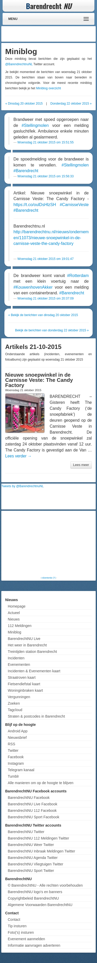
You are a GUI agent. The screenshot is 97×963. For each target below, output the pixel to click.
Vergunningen (19, 697)
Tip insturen (17, 926)
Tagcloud (15, 710)
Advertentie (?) (48, 578)
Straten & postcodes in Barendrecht (36, 716)
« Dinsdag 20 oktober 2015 (24, 103)
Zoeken (14, 703)
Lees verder (18, 456)
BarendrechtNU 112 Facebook (32, 810)
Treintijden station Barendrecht (32, 652)
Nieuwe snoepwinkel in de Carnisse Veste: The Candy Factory (39, 380)
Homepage (17, 606)
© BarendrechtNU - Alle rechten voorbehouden (45, 885)
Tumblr (13, 776)
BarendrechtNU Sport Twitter (31, 871)
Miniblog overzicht (48, 88)
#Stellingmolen (35, 125)
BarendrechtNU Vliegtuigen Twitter (35, 864)
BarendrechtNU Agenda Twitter (33, 858)
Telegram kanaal (21, 770)
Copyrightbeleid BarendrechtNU (33, 898)
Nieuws (14, 619)
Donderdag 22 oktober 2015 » (71, 103)
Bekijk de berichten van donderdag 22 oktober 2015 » (52, 330)
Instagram (16, 763)
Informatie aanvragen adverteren (34, 945)
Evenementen (19, 664)
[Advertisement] (53, 33)
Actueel (14, 613)
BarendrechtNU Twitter (26, 832)
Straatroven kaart (21, 677)
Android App (17, 731)
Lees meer (81, 465)
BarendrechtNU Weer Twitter (31, 845)
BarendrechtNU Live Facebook (32, 804)
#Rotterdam (78, 275)
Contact (14, 919)
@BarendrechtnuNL (19, 64)
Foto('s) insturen (21, 932)
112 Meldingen (20, 626)
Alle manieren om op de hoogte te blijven (40, 783)
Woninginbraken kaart (25, 690)
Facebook (16, 757)
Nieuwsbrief (17, 737)
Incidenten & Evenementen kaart (34, 671)
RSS (11, 744)
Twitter (13, 750)
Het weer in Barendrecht (27, 645)
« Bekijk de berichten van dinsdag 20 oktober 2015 (43, 315)
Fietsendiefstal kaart (24, 684)
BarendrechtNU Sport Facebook (33, 817)
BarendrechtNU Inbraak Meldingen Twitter (41, 851)
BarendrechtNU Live (24, 639)
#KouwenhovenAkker (33, 287)
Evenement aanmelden (26, 939)
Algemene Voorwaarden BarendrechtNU (40, 905)
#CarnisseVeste (74, 204)
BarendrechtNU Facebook (29, 798)
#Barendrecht (25, 171)
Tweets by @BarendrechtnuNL (22, 486)
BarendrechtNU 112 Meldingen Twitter (38, 838)
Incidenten (16, 658)
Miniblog (14, 632)
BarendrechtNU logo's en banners (35, 892)
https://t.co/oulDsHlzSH (34, 204)
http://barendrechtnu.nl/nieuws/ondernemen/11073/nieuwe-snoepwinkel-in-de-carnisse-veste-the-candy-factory (51, 238)
